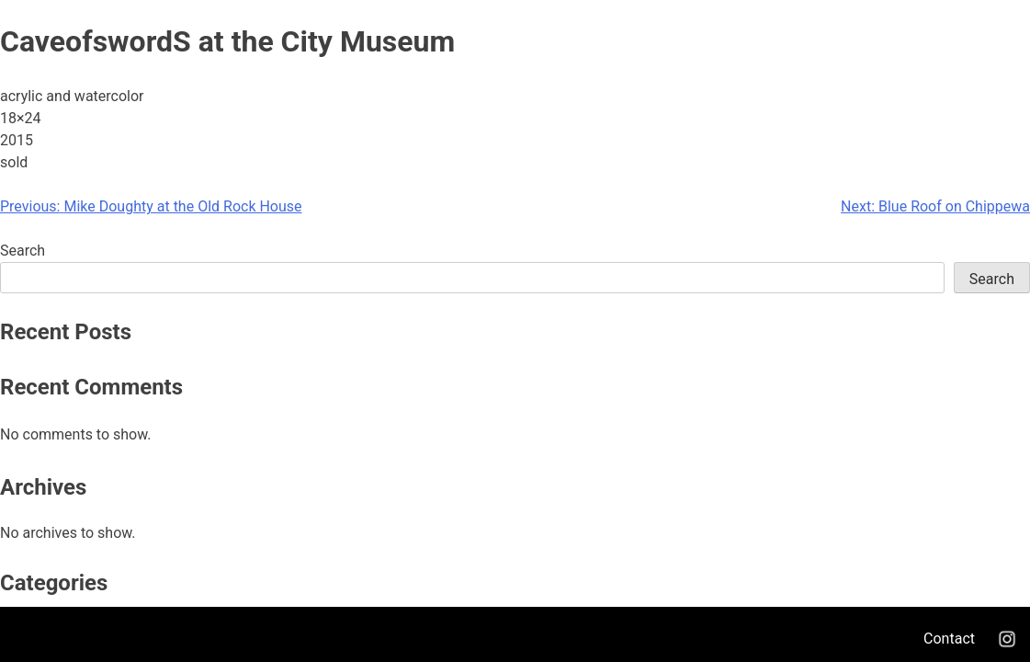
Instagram (1007, 639)
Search (22, 250)
